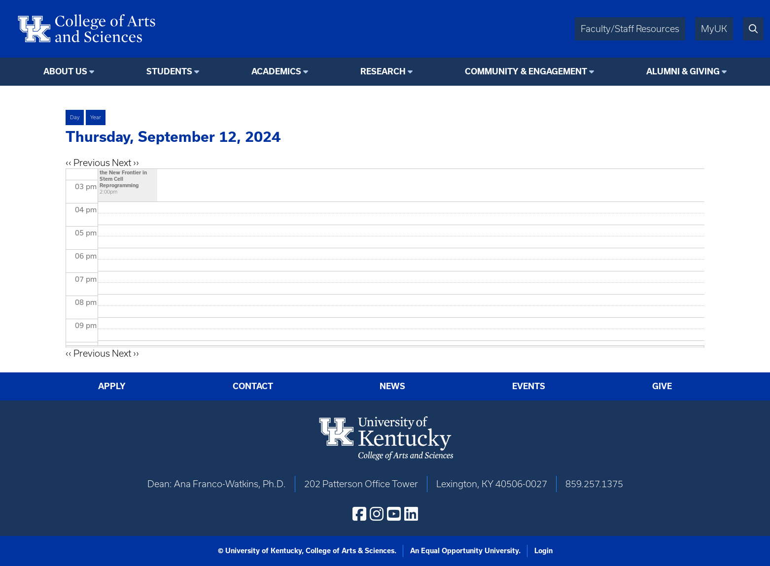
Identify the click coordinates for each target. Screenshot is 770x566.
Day (74, 117)
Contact (253, 386)
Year (95, 117)
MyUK (714, 29)
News (392, 386)
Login (543, 551)
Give (662, 386)
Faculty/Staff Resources (630, 29)
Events (528, 386)
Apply (112, 386)
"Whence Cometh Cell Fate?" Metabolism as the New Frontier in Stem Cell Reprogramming (127, 172)
